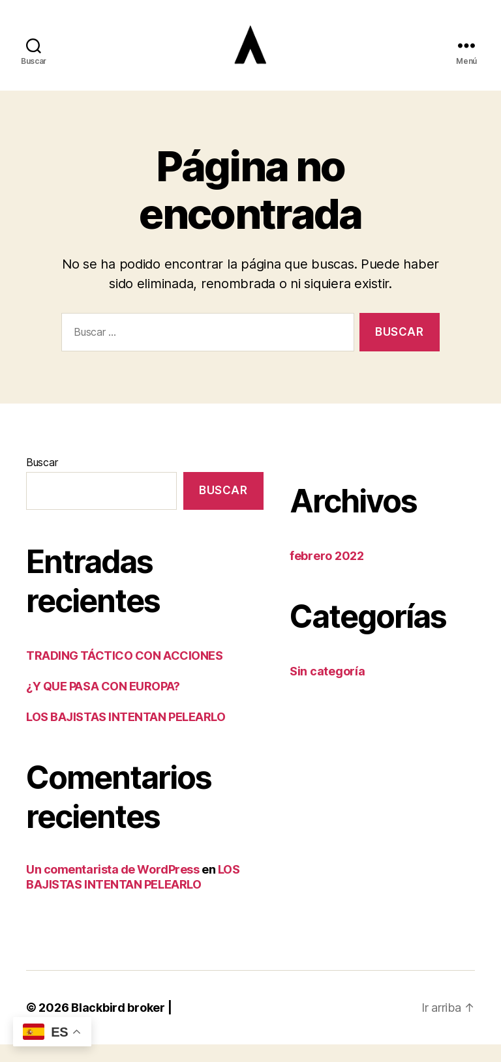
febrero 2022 (327, 573)
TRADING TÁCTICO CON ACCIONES (124, 673)
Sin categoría (327, 688)
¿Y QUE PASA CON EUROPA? (103, 704)
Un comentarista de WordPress (112, 887)
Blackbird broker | (121, 1025)
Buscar (41, 479)
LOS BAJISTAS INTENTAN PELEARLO (126, 734)
